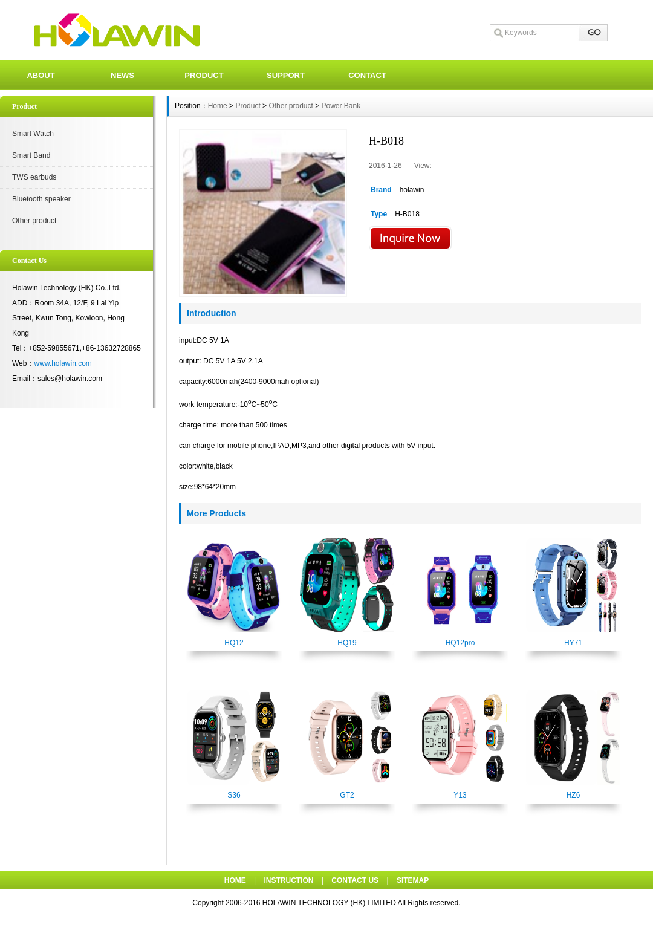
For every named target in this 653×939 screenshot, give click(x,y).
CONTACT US (354, 880)
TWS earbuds (34, 177)
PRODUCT (203, 75)
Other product (34, 220)
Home (217, 106)
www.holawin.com (62, 363)
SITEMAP (413, 880)
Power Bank (341, 106)
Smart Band (31, 155)
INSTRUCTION (289, 880)
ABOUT (40, 75)
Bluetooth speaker (41, 199)
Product (247, 106)
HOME (235, 880)
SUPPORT (286, 75)
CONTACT (367, 75)
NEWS (122, 75)
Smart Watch (33, 133)
